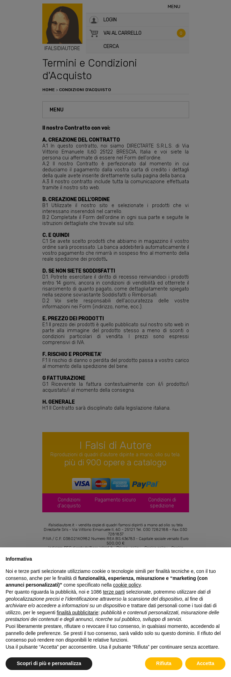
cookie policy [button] (126, 585)
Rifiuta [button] (164, 663)
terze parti (114, 592)
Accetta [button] (205, 663)
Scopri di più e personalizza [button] (49, 663)
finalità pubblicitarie (77, 612)
